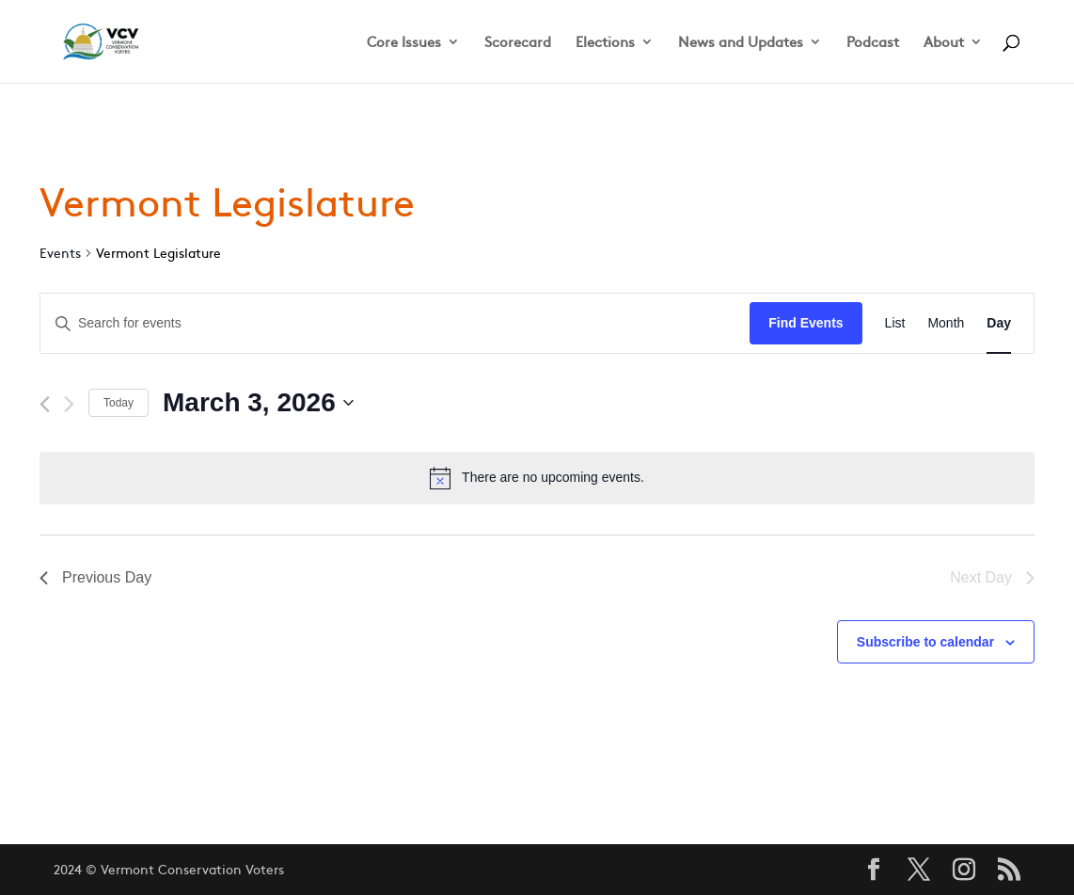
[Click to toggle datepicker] (258, 403)
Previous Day (95, 577)
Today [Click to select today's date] (118, 402)
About (944, 43)
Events (60, 253)
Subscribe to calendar (925, 641)
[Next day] (69, 404)
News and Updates (740, 43)
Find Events (805, 322)
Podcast (872, 43)
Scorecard (517, 43)
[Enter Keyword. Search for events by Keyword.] (395, 323)
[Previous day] (44, 404)
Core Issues (404, 43)
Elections (605, 43)
